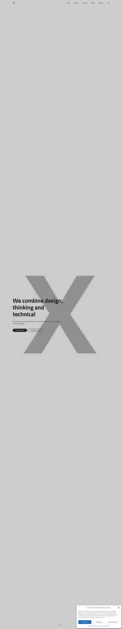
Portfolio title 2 (61, 252)
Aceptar (85, 622)
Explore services (76, 499)
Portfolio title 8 (28, 300)
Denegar (99, 622)
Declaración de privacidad (103, 626)
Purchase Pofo (19, 46)
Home (68, 3)
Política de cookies (92, 626)
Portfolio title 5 (61, 286)
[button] (118, 608)
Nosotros (76, 3)
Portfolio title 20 (28, 266)
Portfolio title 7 (93, 286)
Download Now (35, 46)
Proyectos (85, 3)
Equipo (93, 3)
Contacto (100, 3)
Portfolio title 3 (93, 252)
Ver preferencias (112, 622)
